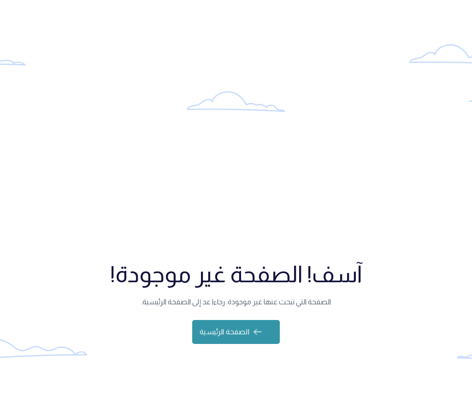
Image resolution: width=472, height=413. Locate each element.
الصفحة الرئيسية (230, 332)
